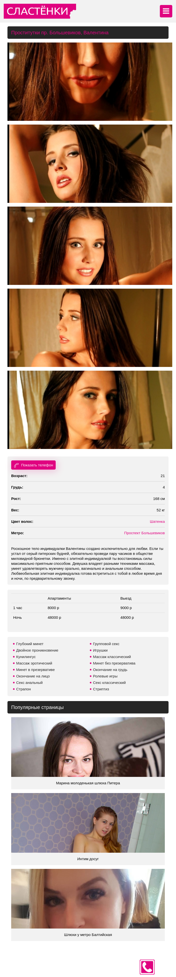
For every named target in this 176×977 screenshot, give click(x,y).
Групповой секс (106, 644)
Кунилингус (26, 657)
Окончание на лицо (33, 676)
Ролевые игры (105, 676)
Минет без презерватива (114, 663)
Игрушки (100, 650)
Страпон (23, 689)
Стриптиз (101, 689)
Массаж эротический (34, 663)
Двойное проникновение (37, 650)
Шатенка (157, 521)
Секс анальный (29, 682)
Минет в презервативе (35, 669)
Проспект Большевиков (144, 533)
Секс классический (109, 682)
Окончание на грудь (110, 669)
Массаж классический (112, 657)
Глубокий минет (30, 644)
